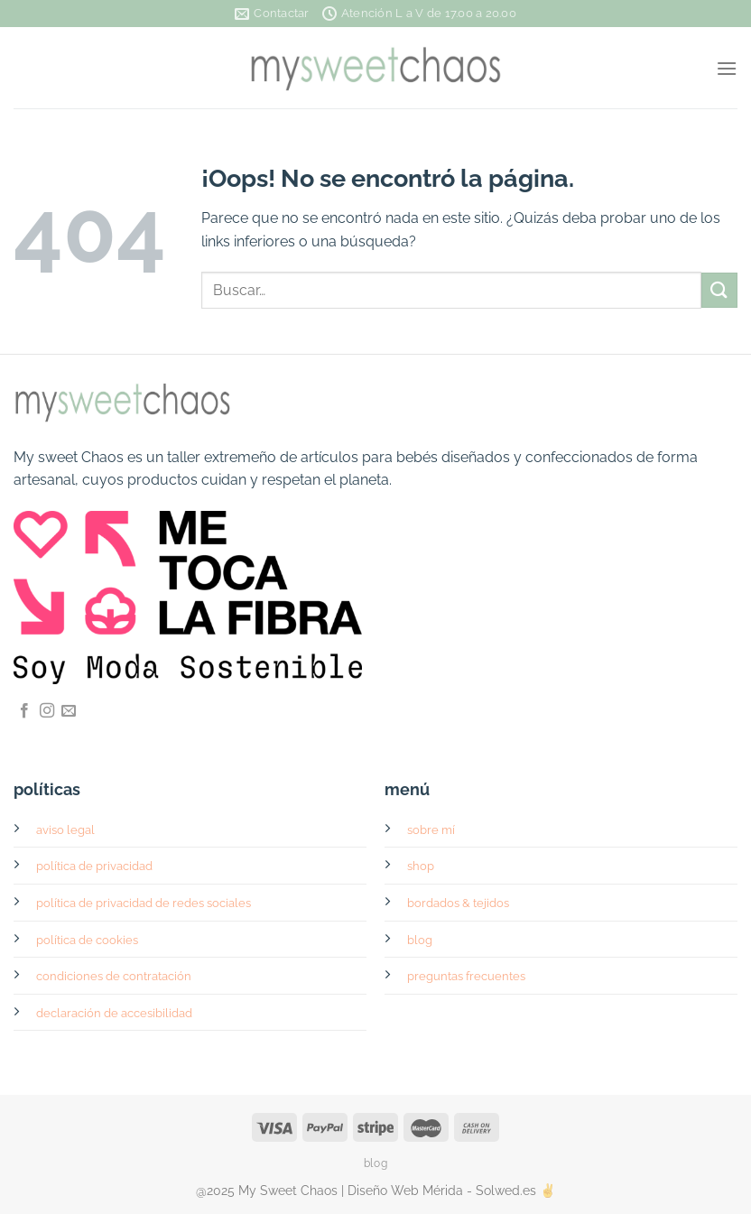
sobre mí (431, 830)
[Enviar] (719, 290)
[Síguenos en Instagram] (47, 711)
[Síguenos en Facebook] (24, 711)
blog (419, 940)
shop (420, 866)
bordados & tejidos (458, 903)
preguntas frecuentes (466, 976)
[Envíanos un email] (68, 711)
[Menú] (726, 68)
